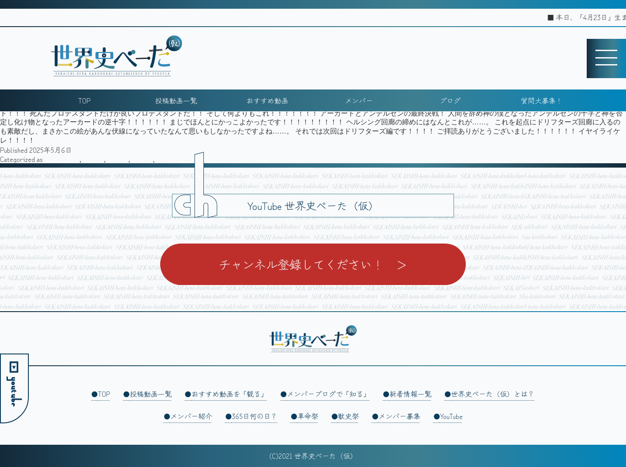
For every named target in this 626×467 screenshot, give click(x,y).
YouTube (451, 416)
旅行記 (142, 159)
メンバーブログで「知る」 (328, 393)
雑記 (163, 159)
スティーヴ (62, 159)
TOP (84, 100)
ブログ (450, 100)
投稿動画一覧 (176, 100)
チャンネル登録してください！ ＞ (313, 264)
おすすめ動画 (267, 100)
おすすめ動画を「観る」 (229, 393)
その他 (93, 159)
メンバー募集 (399, 416)
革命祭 (307, 416)
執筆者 (117, 159)
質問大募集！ (542, 100)
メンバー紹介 (191, 416)
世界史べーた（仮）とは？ (493, 393)
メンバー (359, 100)
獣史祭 (348, 416)
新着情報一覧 (410, 393)
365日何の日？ (255, 416)
